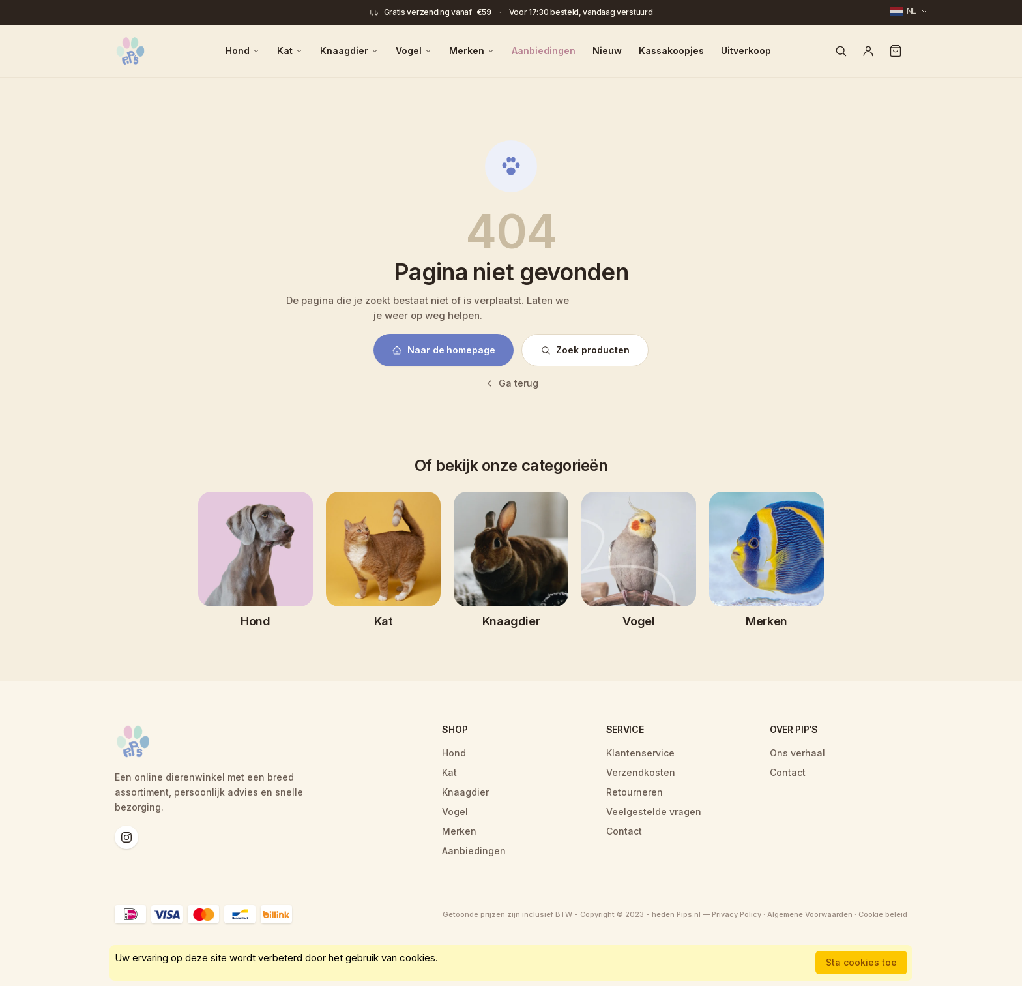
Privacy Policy (736, 914)
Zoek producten (585, 349)
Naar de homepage (443, 349)
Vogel (414, 50)
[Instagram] (126, 837)
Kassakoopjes (671, 50)
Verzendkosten (640, 772)
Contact (624, 831)
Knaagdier (349, 50)
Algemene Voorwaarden (810, 914)
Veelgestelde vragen (653, 811)
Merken (472, 50)
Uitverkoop (746, 50)
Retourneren (634, 792)
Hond (243, 50)
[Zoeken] (841, 51)
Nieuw (607, 50)
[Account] (868, 51)
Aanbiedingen (544, 50)
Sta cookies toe (861, 962)
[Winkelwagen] (895, 51)
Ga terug (511, 383)
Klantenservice (640, 752)
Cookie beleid (882, 914)
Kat (290, 50)
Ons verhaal (797, 752)
